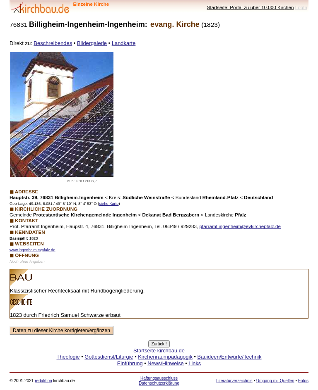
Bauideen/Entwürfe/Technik (229, 357)
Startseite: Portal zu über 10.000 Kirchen (250, 7)
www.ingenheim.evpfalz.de (32, 250)
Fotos (303, 380)
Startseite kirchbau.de (159, 350)
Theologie (68, 357)
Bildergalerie (92, 43)
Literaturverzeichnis (234, 380)
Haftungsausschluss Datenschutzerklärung (159, 380)
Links (194, 363)
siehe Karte (108, 204)
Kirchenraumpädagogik (165, 357)
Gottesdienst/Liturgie (108, 357)
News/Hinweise (165, 363)
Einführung (130, 363)
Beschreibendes (53, 43)
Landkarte (124, 43)
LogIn (301, 7)
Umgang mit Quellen (275, 380)
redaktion (43, 380)
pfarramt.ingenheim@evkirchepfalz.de (240, 226)
